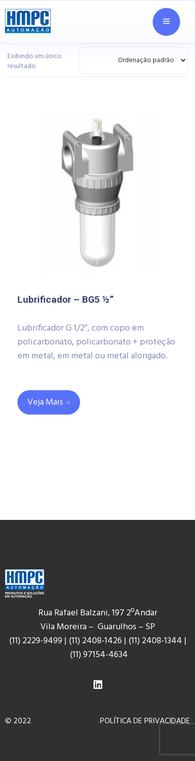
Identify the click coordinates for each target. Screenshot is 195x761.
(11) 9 (79, 655)
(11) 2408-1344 (156, 641)
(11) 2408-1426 (95, 641)
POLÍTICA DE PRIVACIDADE (145, 721)
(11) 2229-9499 (35, 641)
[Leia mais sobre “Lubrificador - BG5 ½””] (48, 402)
